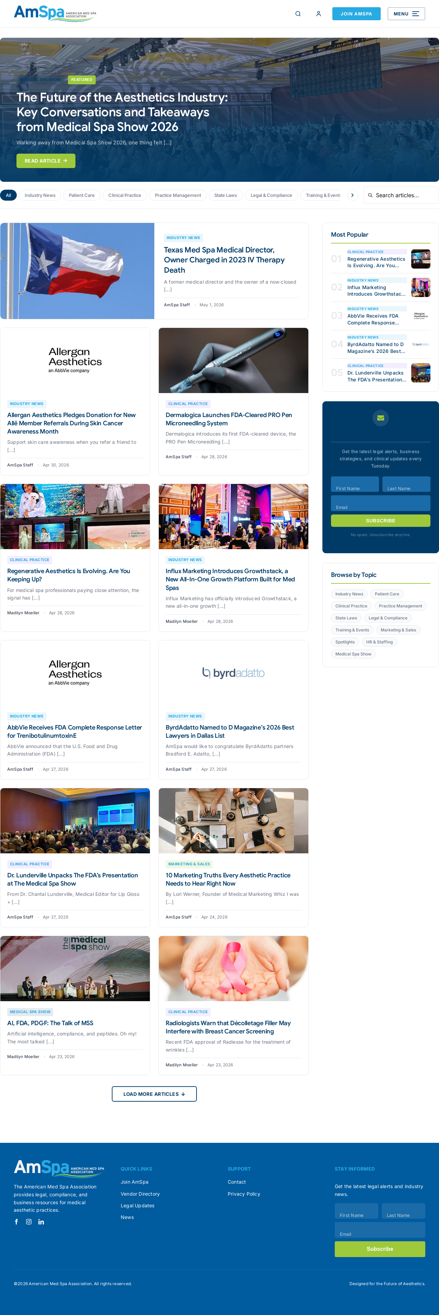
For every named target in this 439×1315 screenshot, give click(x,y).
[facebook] (16, 1221)
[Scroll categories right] (352, 195)
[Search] (298, 14)
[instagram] (29, 1221)
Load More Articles (154, 1094)
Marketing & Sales (398, 629)
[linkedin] (41, 1221)
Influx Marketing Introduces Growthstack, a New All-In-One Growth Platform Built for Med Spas (230, 579)
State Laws (228, 195)
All (8, 195)
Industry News (40, 195)
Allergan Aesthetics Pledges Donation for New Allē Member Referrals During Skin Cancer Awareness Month (71, 423)
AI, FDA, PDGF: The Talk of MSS (50, 1023)
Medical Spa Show (353, 653)
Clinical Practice (126, 195)
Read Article (46, 161)
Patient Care (82, 195)
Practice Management (179, 195)
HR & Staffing (379, 641)
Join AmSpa (356, 13)
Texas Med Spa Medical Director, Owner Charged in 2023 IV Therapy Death (224, 260)
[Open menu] (406, 13)
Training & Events (327, 195)
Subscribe (380, 520)
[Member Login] (318, 14)
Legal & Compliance (274, 195)
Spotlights (345, 641)
